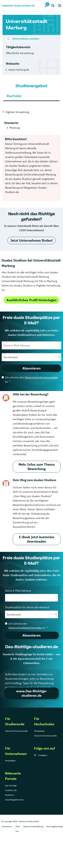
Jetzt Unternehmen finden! (31, 240)
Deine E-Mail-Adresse (31, 595)
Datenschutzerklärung (33, 826)
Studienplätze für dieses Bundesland (31, 612)
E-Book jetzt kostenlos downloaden (36, 539)
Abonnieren (31, 368)
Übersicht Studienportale (16, 731)
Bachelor (14, 95)
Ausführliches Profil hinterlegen (31, 300)
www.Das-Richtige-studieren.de (31, 693)
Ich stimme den (30, 379)
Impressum (7, 826)
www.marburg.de (18, 69)
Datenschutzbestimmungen (41, 377)
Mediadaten (39, 731)
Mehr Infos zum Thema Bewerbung (36, 466)
